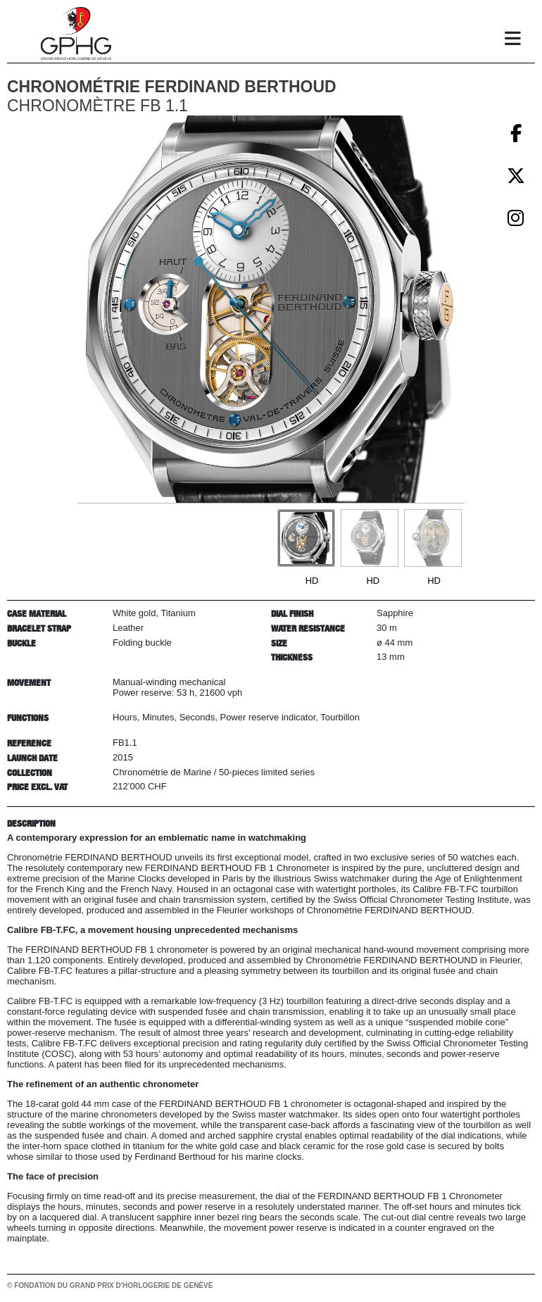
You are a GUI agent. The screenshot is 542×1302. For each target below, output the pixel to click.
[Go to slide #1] (306, 538)
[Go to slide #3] (433, 538)
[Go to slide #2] (369, 538)
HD (312, 580)
